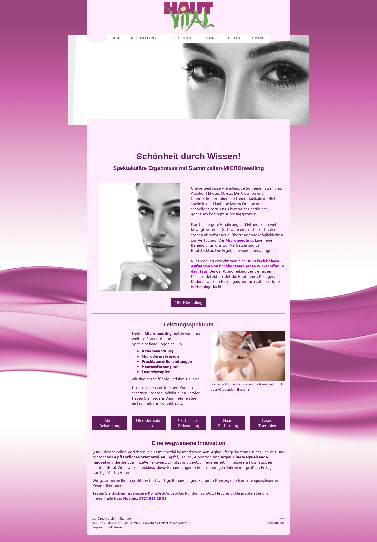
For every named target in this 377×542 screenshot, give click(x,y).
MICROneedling (188, 302)
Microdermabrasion (149, 423)
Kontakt (166, 403)
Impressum (100, 527)
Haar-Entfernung (228, 423)
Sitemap (125, 518)
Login (281, 518)
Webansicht (276, 523)
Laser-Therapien (267, 423)
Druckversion (104, 518)
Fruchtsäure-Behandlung (188, 423)
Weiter (124, 472)
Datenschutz (120, 527)
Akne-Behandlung (109, 423)
